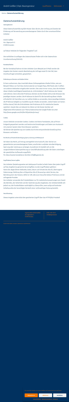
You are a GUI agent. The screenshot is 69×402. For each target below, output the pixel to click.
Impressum (55, 399)
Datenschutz (20, 223)
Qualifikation (46, 6)
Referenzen (60, 6)
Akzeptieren (31, 395)
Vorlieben (60, 395)
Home (4, 13)
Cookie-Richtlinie (37, 399)
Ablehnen (45, 395)
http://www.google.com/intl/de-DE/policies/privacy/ (21, 112)
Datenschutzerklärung (47, 399)
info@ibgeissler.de (37, 155)
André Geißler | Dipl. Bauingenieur (19, 6)
